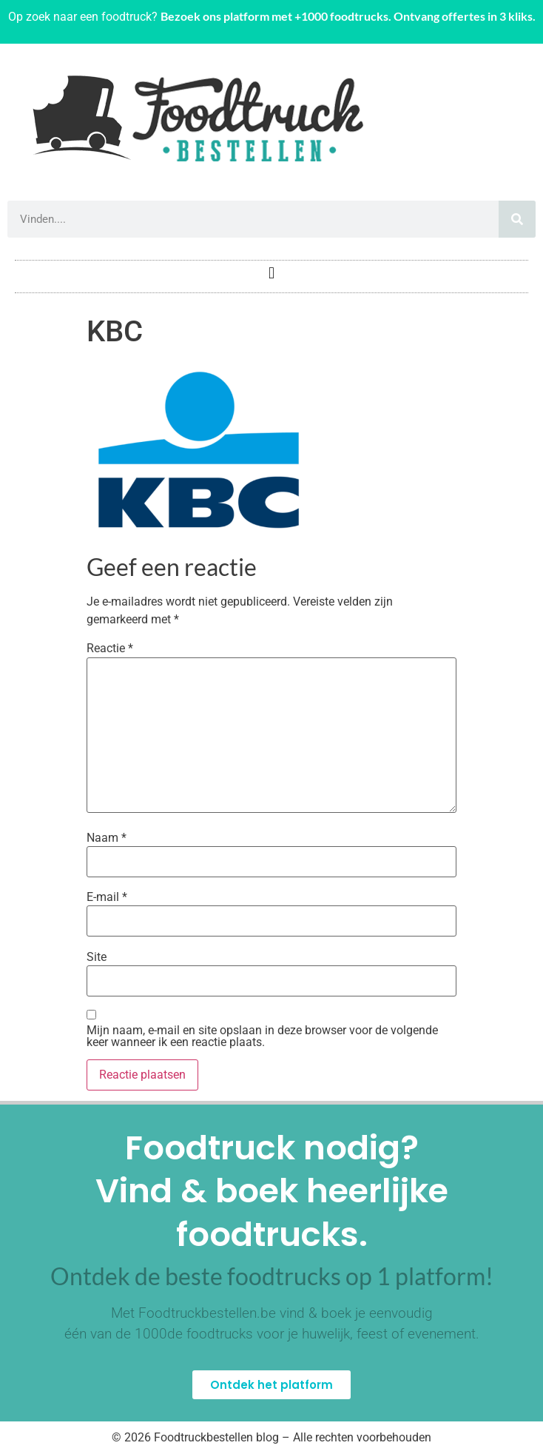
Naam (107, 838)
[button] (271, 273)
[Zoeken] (517, 219)
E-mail (107, 897)
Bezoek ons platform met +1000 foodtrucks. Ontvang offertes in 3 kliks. (348, 16)
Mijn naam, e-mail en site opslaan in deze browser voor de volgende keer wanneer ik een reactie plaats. (262, 1036)
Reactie (110, 648)
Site (97, 957)
